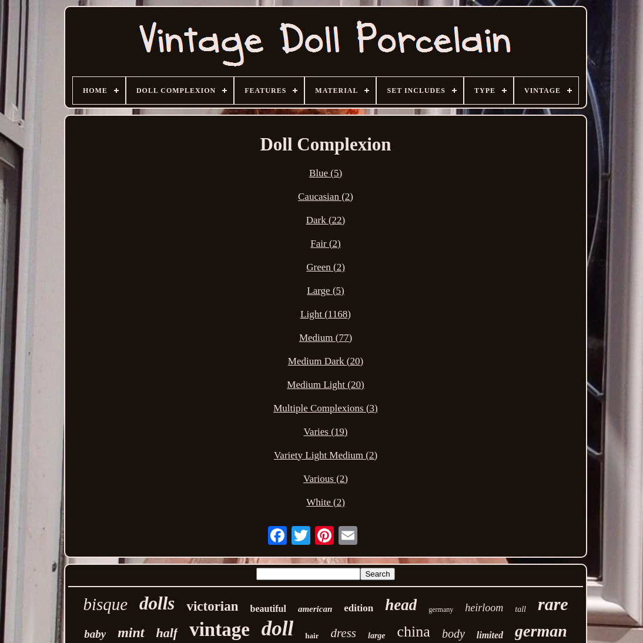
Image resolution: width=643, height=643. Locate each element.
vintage (219, 629)
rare (553, 604)
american (315, 609)
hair (312, 635)
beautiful (268, 609)
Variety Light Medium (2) (325, 455)
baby (95, 634)
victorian (212, 606)
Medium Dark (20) (325, 361)
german (541, 631)
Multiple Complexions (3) (325, 408)
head (401, 605)
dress (343, 633)
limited (490, 635)
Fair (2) (325, 243)
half (167, 632)
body (453, 633)
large (377, 635)
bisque (105, 604)
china (413, 631)
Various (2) (325, 478)
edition (358, 608)
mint (131, 632)
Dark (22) (326, 220)
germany (440, 609)
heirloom (484, 608)
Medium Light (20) (325, 384)
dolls (157, 603)
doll (277, 628)
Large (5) (325, 290)
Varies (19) (325, 431)
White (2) (325, 502)
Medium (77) (325, 337)
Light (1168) (325, 314)
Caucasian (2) (325, 196)
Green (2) (325, 267)
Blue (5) (325, 173)
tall (520, 609)
